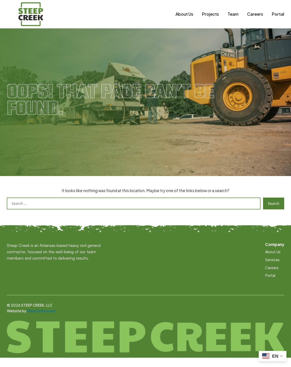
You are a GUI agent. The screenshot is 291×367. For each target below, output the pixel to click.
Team (233, 18)
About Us (184, 18)
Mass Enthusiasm (41, 320)
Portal (278, 18)
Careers (255, 18)
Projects (210, 18)
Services (272, 269)
